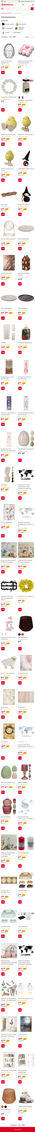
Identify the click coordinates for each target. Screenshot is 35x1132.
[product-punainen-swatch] (19, 634)
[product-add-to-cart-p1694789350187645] (20, 318)
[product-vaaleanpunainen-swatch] (2, 634)
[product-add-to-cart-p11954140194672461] (20, 1010)
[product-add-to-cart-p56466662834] (3, 974)
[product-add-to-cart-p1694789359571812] (3, 214)
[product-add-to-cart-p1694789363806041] (3, 936)
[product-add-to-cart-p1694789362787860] (20, 1118)
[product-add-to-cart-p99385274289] (20, 974)
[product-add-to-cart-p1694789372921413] (3, 792)
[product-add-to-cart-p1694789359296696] (20, 180)
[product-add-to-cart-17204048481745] (20, 72)
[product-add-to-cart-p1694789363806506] (20, 648)
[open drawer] (2, 9)
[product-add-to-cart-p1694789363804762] (20, 936)
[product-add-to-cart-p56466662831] (3, 571)
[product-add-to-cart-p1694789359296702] (3, 180)
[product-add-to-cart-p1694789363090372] (20, 609)
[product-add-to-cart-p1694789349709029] (3, 248)
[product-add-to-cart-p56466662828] (3, 866)
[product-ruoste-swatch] (22, 634)
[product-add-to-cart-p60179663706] (3, 1082)
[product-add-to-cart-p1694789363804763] (3, 828)
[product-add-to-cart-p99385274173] (20, 498)
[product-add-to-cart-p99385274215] (3, 609)
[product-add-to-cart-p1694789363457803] (3, 460)
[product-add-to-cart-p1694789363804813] (20, 792)
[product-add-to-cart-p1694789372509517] (3, 72)
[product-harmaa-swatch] (22, 742)
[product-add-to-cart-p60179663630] (3, 758)
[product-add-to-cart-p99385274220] (3, 648)
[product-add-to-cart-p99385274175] (20, 535)
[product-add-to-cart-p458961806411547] (20, 866)
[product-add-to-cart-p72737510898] (3, 535)
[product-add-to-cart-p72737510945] (20, 683)
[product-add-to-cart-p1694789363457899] (20, 424)
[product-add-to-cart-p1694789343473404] (3, 498)
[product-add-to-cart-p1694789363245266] (20, 284)
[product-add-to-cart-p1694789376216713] (3, 388)
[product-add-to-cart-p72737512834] (3, 284)
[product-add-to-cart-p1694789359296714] (20, 144)
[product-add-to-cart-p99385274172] (20, 758)
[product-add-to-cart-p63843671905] (20, 248)
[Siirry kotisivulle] (7, 5)
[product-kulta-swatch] (19, 97)
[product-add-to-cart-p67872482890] (20, 1046)
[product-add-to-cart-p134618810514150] (3, 318)
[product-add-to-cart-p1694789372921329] (20, 1082)
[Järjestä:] (29, 36)
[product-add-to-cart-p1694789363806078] (20, 902)
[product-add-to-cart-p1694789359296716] (3, 144)
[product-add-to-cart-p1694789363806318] (3, 1118)
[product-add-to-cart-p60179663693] (3, 717)
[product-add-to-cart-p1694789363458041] (3, 424)
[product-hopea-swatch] (22, 97)
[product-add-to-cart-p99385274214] (3, 1010)
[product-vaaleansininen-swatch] (5, 634)
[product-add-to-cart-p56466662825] (20, 571)
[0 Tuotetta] (33, 5)
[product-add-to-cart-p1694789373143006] (3, 683)
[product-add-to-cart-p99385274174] (20, 828)
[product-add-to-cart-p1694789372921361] (20, 460)
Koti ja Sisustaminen (6, 13)
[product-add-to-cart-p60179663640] (20, 717)
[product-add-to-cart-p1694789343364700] (20, 214)
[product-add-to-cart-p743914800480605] (20, 110)
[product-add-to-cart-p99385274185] (3, 1046)
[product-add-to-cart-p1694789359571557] (3, 352)
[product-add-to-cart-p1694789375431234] (3, 902)
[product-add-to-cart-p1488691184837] (3, 110)
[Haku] (32, 8)
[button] (23, 4)
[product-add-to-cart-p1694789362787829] (20, 352)
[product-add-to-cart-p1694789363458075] (20, 388)
